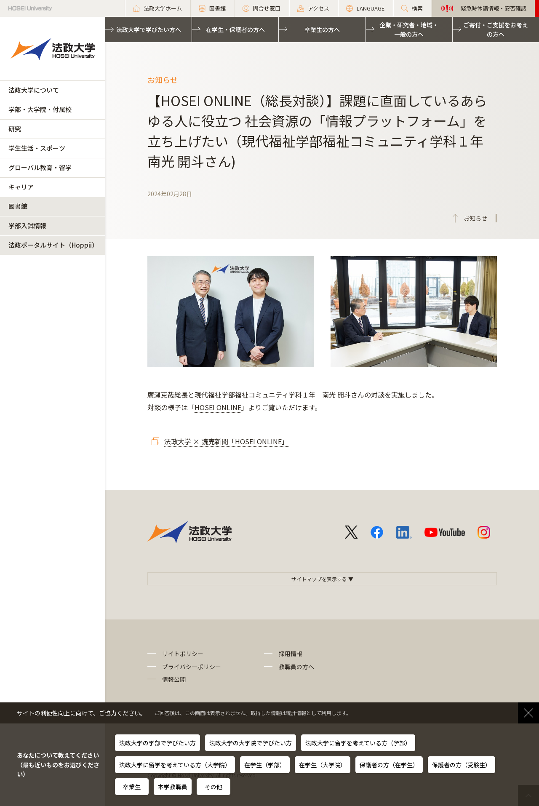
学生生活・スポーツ (36, 148)
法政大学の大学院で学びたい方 (250, 743)
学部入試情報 (27, 225)
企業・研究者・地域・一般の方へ (408, 29)
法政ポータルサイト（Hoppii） (53, 244)
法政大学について (33, 89)
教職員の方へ (296, 666)
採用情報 (290, 653)
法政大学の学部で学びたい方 (157, 743)
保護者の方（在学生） (389, 765)
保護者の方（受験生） (461, 765)
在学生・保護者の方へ (235, 29)
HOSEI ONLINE (218, 407)
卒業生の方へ (322, 29)
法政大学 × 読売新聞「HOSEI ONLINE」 (226, 441)
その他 (213, 786)
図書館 (17, 206)
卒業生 (132, 786)
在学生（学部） (265, 765)
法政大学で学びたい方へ (148, 29)
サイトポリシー (182, 653)
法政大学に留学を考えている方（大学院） (175, 765)
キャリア (21, 186)
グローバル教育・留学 (40, 167)
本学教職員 (172, 786)
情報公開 (174, 679)
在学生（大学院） (322, 765)
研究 (14, 128)
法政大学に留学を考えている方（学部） (358, 743)
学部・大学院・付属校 (40, 109)
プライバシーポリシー (191, 666)
